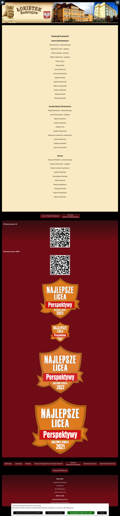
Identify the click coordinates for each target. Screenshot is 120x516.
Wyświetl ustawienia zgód (55, 513)
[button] (117, 2)
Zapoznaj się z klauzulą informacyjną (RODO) (28, 513)
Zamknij (102, 513)
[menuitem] (50, 216)
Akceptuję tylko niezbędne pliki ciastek (81, 513)
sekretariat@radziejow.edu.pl (60, 499)
